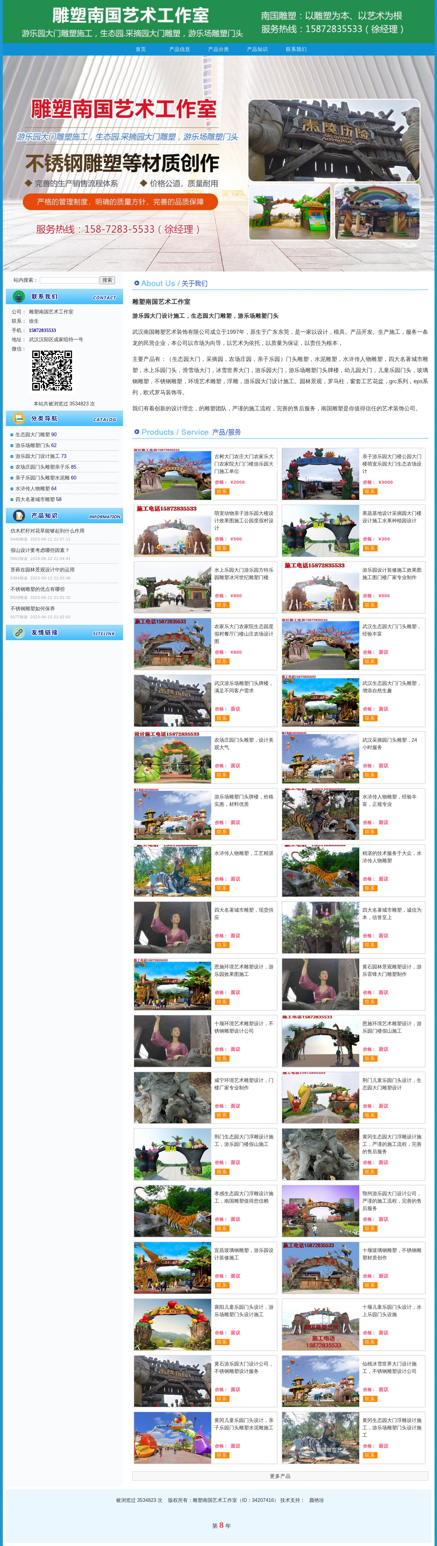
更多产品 (280, 1476)
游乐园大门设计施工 (37, 456)
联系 (222, 491)
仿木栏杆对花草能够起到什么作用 (47, 530)
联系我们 (296, 49)
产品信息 (179, 49)
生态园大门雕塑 (32, 434)
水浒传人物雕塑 (32, 488)
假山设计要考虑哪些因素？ (40, 550)
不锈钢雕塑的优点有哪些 (37, 589)
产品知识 (257, 49)
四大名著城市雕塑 (35, 499)
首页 (141, 49)
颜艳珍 (316, 1500)
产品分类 (218, 49)
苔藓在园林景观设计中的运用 (42, 569)
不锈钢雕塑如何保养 (32, 608)
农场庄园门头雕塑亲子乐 (42, 467)
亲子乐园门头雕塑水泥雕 (42, 477)
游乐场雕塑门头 (32, 445)
